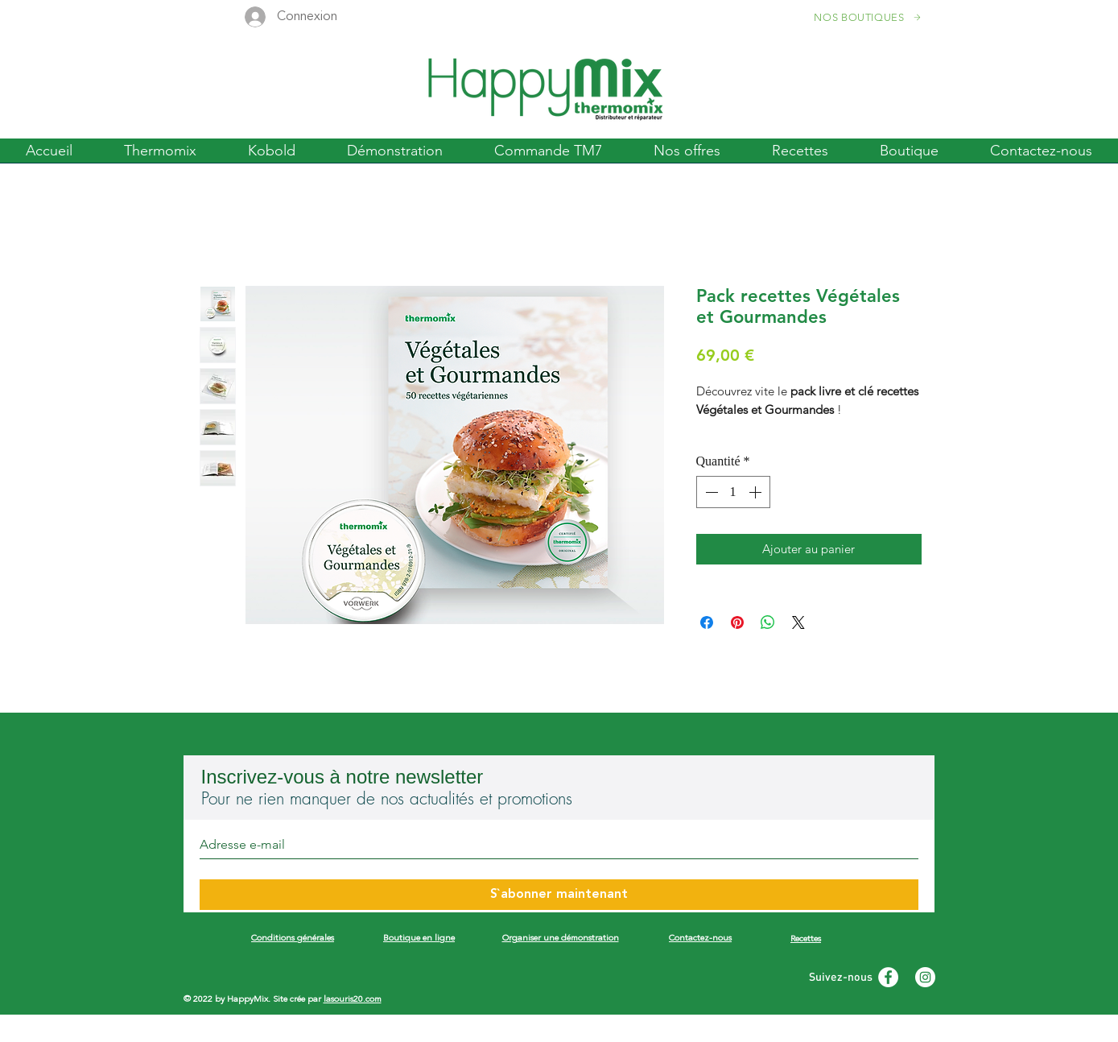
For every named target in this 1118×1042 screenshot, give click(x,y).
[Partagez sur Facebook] (706, 622)
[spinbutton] (733, 492)
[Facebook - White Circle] (888, 977)
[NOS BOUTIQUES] (869, 17)
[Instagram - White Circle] (925, 977)
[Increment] (756, 492)
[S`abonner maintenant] (559, 894)
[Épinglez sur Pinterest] (737, 622)
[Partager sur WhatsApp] (768, 622)
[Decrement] (710, 492)
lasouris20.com (353, 999)
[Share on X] (798, 622)
